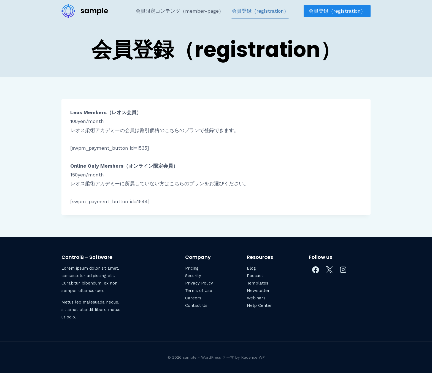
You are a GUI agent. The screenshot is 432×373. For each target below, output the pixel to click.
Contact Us (196, 305)
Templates (257, 283)
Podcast (255, 275)
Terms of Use (198, 290)
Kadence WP (253, 357)
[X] (329, 270)
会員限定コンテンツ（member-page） (180, 11)
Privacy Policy (199, 283)
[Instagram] (343, 270)
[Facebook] (316, 270)
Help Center (259, 305)
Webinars (256, 298)
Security (193, 275)
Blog (251, 268)
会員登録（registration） (260, 11)
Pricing (192, 268)
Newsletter (258, 290)
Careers (193, 298)
